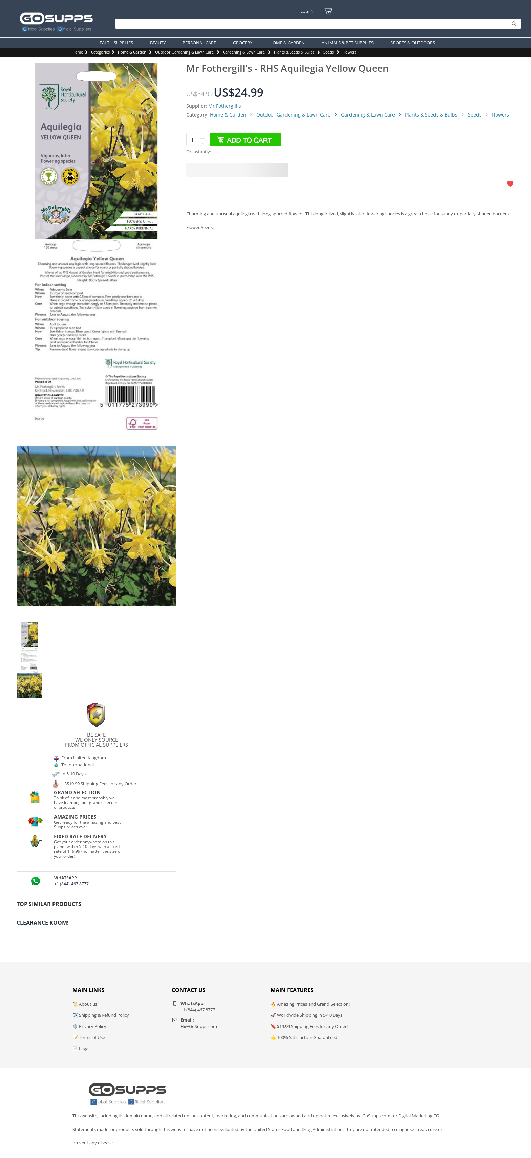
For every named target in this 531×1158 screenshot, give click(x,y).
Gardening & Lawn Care (244, 52)
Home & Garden (132, 52)
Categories (100, 52)
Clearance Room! (43, 922)
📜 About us (84, 1004)
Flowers (349, 52)
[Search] (316, 24)
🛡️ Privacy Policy (89, 1026)
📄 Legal (80, 1049)
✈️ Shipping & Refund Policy (100, 1015)
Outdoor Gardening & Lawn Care (184, 52)
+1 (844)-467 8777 (71, 884)
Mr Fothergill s (224, 106)
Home (77, 52)
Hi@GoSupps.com (198, 1026)
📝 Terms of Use (88, 1037)
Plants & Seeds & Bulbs (294, 52)
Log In (307, 11)
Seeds (328, 52)
